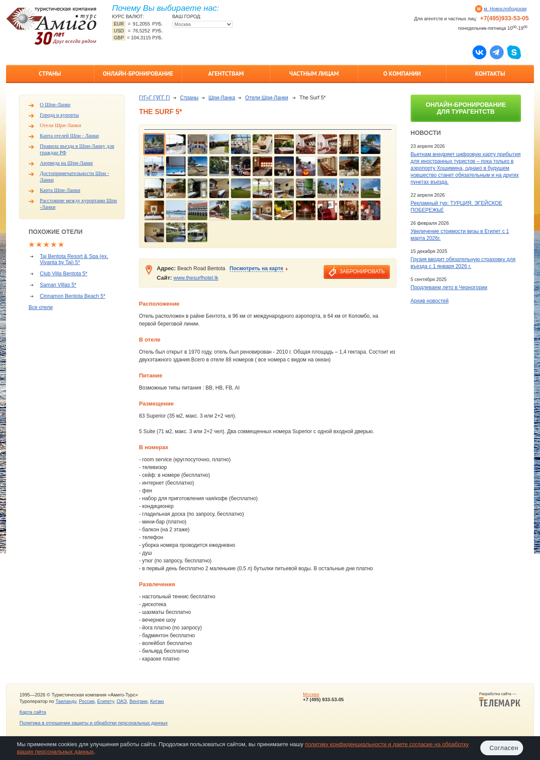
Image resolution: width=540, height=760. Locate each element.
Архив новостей (430, 301)
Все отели (41, 307)
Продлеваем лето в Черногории (449, 287)
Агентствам (226, 73)
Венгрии (138, 701)
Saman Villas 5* (58, 285)
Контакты (490, 73)
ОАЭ (121, 701)
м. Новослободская (505, 8)
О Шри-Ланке (55, 105)
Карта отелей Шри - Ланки (69, 136)
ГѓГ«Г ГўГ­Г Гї (154, 98)
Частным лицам (314, 73)
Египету (105, 701)
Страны (50, 73)
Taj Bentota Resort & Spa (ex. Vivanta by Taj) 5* (74, 259)
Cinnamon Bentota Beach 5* (72, 296)
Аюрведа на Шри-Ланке (66, 163)
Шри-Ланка (222, 98)
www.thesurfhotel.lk (196, 278)
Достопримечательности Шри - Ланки (74, 176)
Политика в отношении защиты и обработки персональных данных (93, 722)
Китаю (157, 701)
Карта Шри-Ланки (60, 190)
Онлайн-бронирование (138, 73)
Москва (311, 694)
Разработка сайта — (500, 699)
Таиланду (65, 701)
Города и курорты (59, 115)
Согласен (503, 747)
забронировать (362, 271)
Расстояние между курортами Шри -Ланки (78, 204)
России (86, 701)
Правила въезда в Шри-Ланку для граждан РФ (77, 149)
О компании (402, 73)
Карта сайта (32, 712)
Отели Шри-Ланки (60, 125)
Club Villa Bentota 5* (63, 274)
